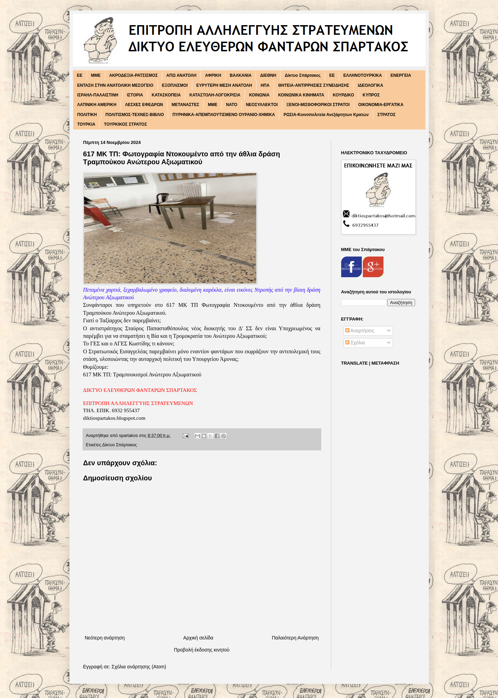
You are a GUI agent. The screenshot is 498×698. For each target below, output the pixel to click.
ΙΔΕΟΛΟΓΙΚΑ (370, 85)
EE (80, 75)
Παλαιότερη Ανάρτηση (295, 637)
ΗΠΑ (265, 85)
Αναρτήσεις (360, 330)
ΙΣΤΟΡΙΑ (135, 95)
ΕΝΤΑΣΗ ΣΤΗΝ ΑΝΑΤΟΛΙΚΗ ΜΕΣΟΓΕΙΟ (115, 85)
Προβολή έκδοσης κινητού (202, 650)
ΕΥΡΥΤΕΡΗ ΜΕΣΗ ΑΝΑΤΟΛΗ (224, 85)
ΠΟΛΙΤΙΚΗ (87, 114)
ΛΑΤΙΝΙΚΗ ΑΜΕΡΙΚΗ (97, 104)
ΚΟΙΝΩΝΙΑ (259, 95)
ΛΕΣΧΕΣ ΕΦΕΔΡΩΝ (144, 104)
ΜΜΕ (212, 104)
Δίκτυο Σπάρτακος (303, 75)
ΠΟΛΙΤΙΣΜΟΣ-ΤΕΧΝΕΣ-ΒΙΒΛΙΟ (135, 114)
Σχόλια (355, 342)
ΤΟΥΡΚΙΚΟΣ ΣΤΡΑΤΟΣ (125, 124)
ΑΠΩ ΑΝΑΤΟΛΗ (181, 75)
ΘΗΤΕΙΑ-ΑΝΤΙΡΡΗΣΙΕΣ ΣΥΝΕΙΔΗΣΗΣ (313, 85)
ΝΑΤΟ (231, 104)
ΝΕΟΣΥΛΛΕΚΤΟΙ (262, 104)
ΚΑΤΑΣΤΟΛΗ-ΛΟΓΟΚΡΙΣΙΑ (215, 95)
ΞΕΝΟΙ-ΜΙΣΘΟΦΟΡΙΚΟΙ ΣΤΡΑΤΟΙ (318, 104)
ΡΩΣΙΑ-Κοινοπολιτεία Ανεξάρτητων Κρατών (326, 114)
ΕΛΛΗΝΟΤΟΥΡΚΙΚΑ (362, 75)
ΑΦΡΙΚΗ (213, 75)
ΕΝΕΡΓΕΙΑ (400, 75)
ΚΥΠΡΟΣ (371, 95)
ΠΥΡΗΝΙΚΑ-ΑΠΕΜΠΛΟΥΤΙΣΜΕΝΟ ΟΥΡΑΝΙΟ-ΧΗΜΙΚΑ (223, 114)
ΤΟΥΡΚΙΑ (86, 124)
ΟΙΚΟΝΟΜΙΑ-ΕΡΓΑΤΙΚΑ (381, 104)
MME (96, 75)
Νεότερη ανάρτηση (105, 637)
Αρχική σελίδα (198, 637)
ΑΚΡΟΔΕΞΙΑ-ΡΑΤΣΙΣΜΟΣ (133, 75)
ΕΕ (332, 75)
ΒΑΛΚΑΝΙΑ (240, 75)
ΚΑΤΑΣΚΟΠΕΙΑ (166, 95)
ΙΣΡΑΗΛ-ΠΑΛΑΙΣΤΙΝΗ (98, 95)
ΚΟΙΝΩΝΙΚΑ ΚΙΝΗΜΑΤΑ (301, 95)
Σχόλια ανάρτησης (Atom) (138, 666)
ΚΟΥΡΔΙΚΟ (343, 95)
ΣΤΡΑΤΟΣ (386, 114)
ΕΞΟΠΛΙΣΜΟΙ (175, 85)
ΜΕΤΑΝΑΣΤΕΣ (185, 104)
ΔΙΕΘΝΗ (268, 75)
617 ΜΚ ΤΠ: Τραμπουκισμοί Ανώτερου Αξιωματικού (142, 374)
